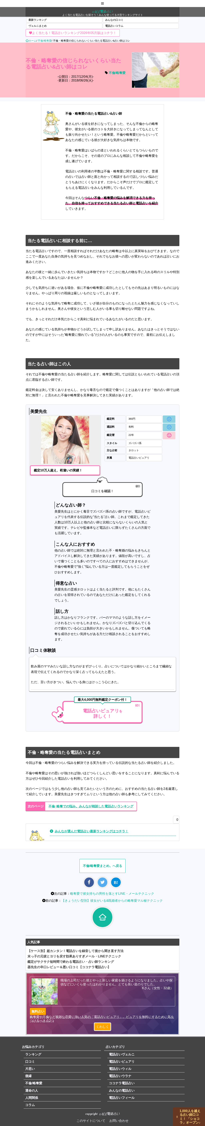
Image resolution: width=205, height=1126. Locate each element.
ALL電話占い (102, 11)
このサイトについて (90, 1120)
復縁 (28, 1076)
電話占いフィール (122, 1097)
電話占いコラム (114, 25)
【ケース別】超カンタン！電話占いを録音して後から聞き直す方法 (75, 951)
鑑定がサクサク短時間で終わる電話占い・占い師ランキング (70, 961)
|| (177, 1117)
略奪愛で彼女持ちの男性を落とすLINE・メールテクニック (112, 893)
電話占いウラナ (120, 1076)
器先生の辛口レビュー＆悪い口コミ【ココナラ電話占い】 (69, 967)
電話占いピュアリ (122, 1061)
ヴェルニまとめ (37, 25)
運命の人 (31, 1090)
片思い (30, 1068)
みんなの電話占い (122, 1090)
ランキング (33, 1054)
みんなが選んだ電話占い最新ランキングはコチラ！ (91, 831)
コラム (30, 1105)
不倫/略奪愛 (117, 73)
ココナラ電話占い (122, 1083)
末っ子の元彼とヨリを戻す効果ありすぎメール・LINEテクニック (74, 956)
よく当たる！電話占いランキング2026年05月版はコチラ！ (74, 33)
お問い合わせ (119, 1120)
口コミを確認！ (102, 491)
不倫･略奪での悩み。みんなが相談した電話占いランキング (90, 806)
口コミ (30, 1061)
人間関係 (31, 1097)
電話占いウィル (120, 1068)
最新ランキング (37, 19)
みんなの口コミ (114, 19)
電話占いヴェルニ (122, 1054)
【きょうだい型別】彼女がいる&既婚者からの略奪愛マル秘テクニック (112, 900)
